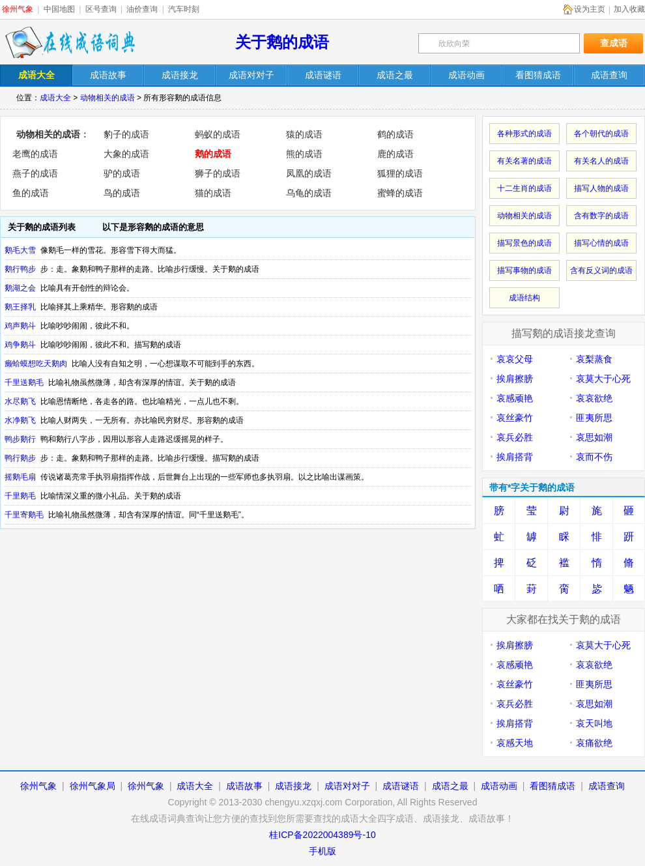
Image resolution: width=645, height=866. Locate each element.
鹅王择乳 (20, 306)
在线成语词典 (69, 42)
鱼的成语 (30, 193)
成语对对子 (347, 786)
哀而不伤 (594, 457)
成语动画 (499, 786)
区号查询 (101, 9)
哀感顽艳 (514, 398)
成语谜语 (400, 786)
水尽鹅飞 (20, 401)
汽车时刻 (183, 9)
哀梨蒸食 (594, 359)
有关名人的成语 (601, 161)
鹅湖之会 (20, 288)
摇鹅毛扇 (20, 477)
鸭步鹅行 (20, 439)
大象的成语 (126, 154)
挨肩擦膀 (514, 378)
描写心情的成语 (601, 243)
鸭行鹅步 (20, 458)
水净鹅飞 (20, 420)
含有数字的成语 (601, 215)
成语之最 (450, 786)
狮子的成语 (217, 173)
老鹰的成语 (35, 154)
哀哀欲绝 (594, 398)
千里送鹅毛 (24, 382)
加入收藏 (629, 9)
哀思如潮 (594, 437)
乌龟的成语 (309, 193)
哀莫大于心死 (603, 378)
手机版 (322, 851)
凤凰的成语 (309, 173)
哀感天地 (514, 743)
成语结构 (524, 297)
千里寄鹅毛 (24, 514)
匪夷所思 (594, 417)
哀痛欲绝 (594, 743)
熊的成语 (304, 154)
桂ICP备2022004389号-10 (322, 835)
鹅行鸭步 (20, 269)
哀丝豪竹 (514, 417)
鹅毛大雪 (20, 250)
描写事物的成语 (524, 270)
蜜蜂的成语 (400, 193)
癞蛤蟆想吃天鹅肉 (36, 363)
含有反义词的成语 (601, 270)
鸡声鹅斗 (20, 325)
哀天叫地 (594, 723)
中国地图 (59, 9)
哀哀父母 (514, 359)
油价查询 (142, 9)
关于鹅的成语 (282, 42)
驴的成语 (122, 173)
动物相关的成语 (107, 97)
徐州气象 (17, 9)
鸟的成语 (122, 193)
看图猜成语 (552, 786)
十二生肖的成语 (524, 188)
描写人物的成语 (601, 188)
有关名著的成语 (524, 161)
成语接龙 (293, 786)
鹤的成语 (395, 134)
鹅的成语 (213, 154)
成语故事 (244, 786)
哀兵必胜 (514, 437)
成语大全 (55, 97)
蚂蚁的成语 (217, 134)
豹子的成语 (126, 134)
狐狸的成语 (400, 173)
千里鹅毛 (20, 495)
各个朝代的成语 (601, 133)
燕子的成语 (35, 173)
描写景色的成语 (524, 243)
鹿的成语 (395, 154)
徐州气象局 (92, 786)
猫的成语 (213, 193)
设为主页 (589, 9)
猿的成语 (304, 134)
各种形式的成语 (524, 133)
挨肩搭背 (514, 457)
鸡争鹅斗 (20, 344)
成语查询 (606, 786)
